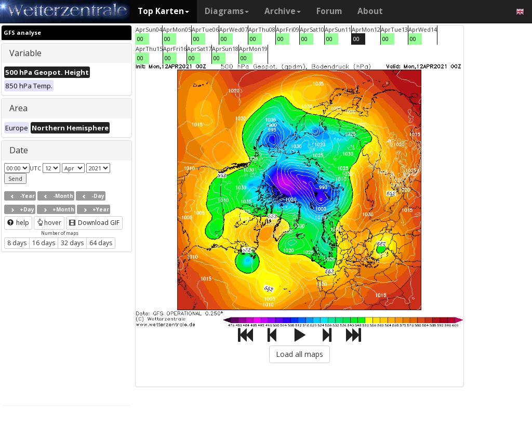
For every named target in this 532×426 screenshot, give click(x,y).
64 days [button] (100, 242)
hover (49, 222)
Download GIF (94, 222)
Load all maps (299, 354)
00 (140, 39)
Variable (25, 53)
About (370, 11)
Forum (329, 11)
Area (18, 108)
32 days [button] (72, 242)
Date (18, 150)
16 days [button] (43, 242)
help (18, 222)
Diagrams (227, 11)
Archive (282, 11)
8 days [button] (16, 242)
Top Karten (163, 11)
